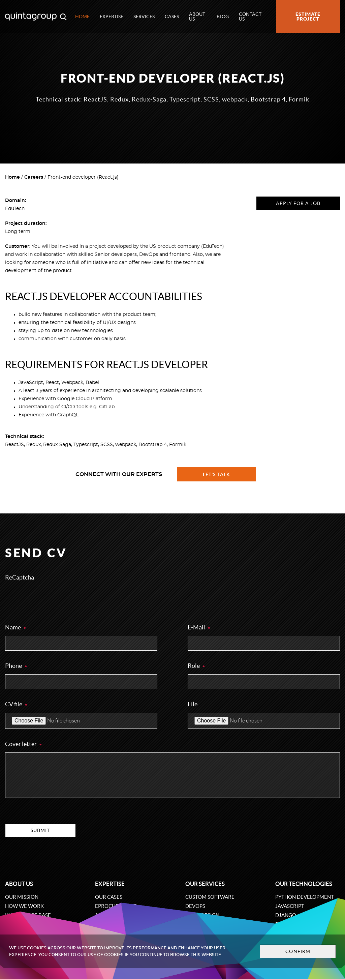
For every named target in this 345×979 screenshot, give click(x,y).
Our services (205, 884)
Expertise (111, 16)
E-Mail (199, 627)
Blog (223, 16)
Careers (33, 177)
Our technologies (303, 884)
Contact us (250, 16)
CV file (16, 704)
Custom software (209, 897)
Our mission (21, 897)
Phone (16, 665)
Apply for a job (298, 203)
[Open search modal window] (63, 16)
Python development (304, 897)
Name (16, 627)
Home (82, 16)
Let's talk (216, 474)
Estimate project (307, 16)
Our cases (108, 897)
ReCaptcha (19, 577)
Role (197, 665)
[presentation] (56, 599)
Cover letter (23, 743)
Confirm (297, 951)
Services (144, 16)
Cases (172, 16)
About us (197, 16)
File (192, 704)
